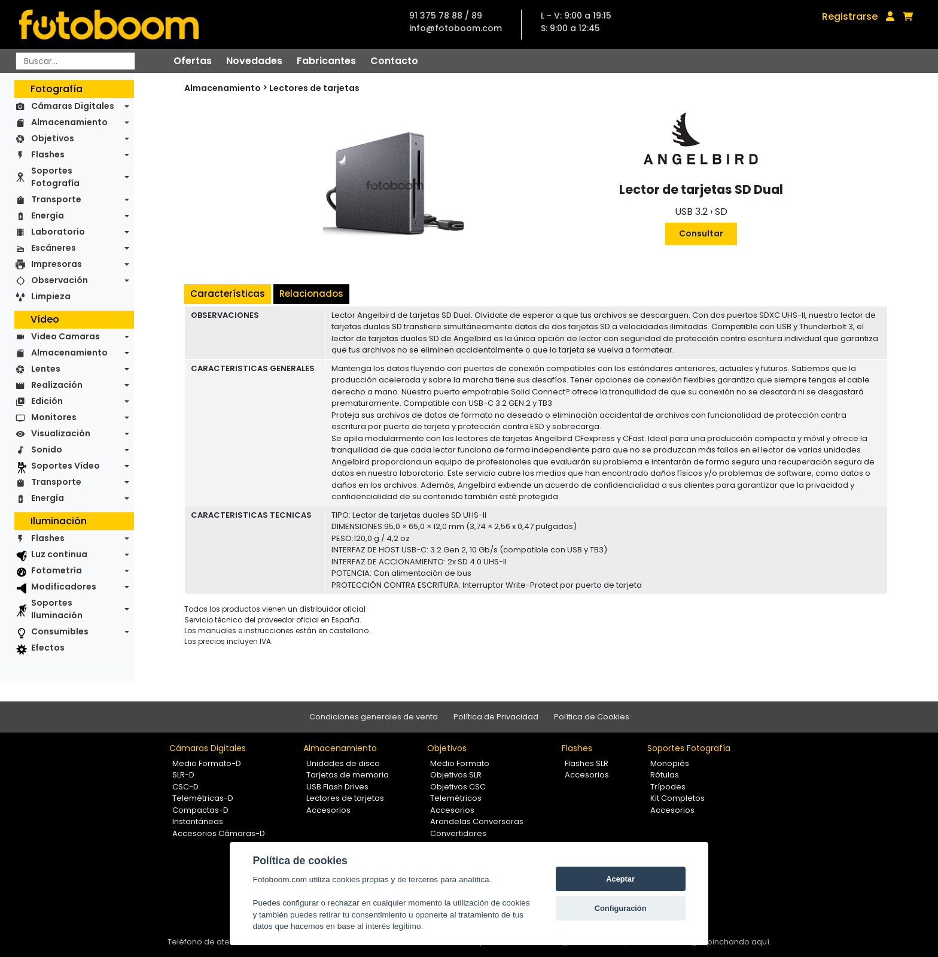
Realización (57, 385)
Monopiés (669, 763)
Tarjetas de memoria (347, 774)
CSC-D (185, 786)
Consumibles (60, 631)
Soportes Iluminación (57, 609)
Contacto (394, 61)
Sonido (46, 449)
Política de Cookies (591, 716)
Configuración (621, 908)
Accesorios (328, 810)
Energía (47, 215)
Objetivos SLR (456, 774)
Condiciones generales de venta (373, 716)
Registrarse (850, 16)
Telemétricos (456, 798)
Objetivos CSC (458, 786)
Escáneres (53, 248)
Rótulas (664, 774)
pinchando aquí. (739, 941)
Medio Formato (459, 763)
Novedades (254, 61)
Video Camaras (65, 336)
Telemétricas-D (202, 798)
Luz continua (59, 554)
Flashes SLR (586, 763)
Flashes (48, 154)
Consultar (701, 233)
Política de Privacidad (495, 716)
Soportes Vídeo (65, 466)
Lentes (45, 369)
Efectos (48, 648)
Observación (59, 280)
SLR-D (183, 774)
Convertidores (458, 833)
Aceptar (620, 878)
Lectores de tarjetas (314, 88)
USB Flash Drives (337, 786)
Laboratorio (58, 232)
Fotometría (56, 570)
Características (227, 293)
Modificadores (63, 587)
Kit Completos (677, 798)
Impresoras (56, 264)
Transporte (56, 199)
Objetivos (52, 138)
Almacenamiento (69, 122)
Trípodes (668, 786)
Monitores (54, 417)
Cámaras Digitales (72, 106)
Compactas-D (200, 810)
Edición (47, 401)
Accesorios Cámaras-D (218, 833)
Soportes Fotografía (55, 177)
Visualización (60, 433)
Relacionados (311, 293)
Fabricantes (326, 61)
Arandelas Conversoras (476, 821)
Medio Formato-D (206, 763)
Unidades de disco (343, 763)
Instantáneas (197, 821)
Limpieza (51, 296)
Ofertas (192, 61)
